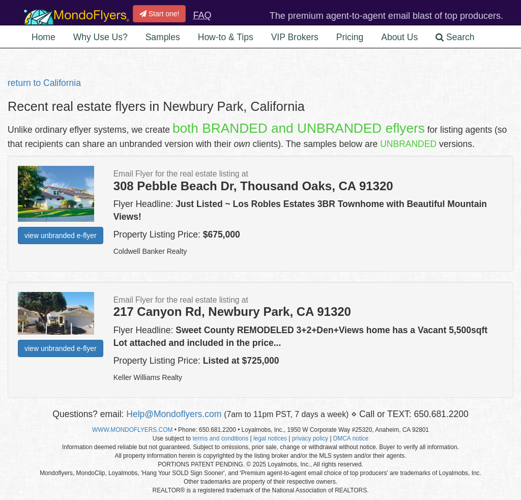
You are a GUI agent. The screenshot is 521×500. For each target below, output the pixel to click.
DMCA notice (350, 438)
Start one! (159, 14)
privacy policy (310, 438)
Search (455, 37)
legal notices (270, 438)
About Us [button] (399, 37)
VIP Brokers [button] (295, 37)
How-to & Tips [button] (225, 37)
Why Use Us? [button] (100, 37)
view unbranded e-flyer (60, 235)
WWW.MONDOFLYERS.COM (132, 429)
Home (43, 37)
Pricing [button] (350, 37)
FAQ (202, 15)
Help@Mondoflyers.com (173, 414)
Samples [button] (163, 37)
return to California (44, 83)
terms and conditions (220, 438)
